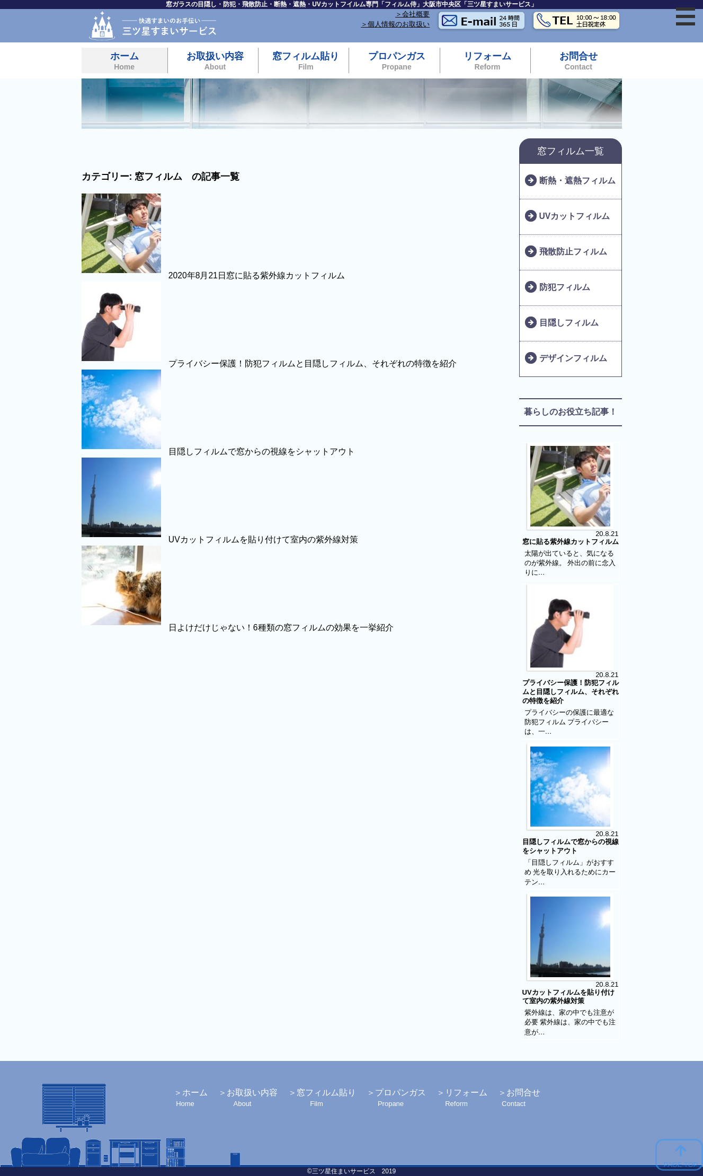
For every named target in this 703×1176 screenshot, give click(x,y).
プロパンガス (397, 61)
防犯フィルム (564, 287)
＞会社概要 (412, 14)
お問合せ (578, 61)
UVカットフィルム (574, 216)
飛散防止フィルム (573, 251)
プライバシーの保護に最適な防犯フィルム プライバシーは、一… (569, 721)
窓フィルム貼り (305, 61)
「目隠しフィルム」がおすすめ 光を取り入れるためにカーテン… (570, 871)
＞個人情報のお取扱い (395, 24)
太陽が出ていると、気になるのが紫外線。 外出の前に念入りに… (570, 562)
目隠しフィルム (569, 322)
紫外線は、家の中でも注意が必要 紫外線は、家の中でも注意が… (570, 1021)
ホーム (124, 61)
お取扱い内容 (215, 61)
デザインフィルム (573, 358)
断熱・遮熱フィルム (577, 180)
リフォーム (487, 61)
